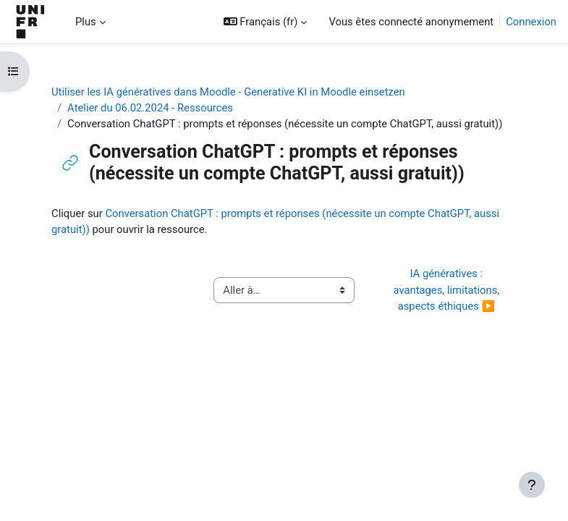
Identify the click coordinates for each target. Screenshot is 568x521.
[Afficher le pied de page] (532, 485)
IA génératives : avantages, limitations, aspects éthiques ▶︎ (447, 289)
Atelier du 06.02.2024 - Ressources (150, 107)
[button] (265, 21)
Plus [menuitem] (85, 21)
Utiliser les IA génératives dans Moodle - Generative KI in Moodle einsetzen (228, 91)
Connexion (531, 21)
